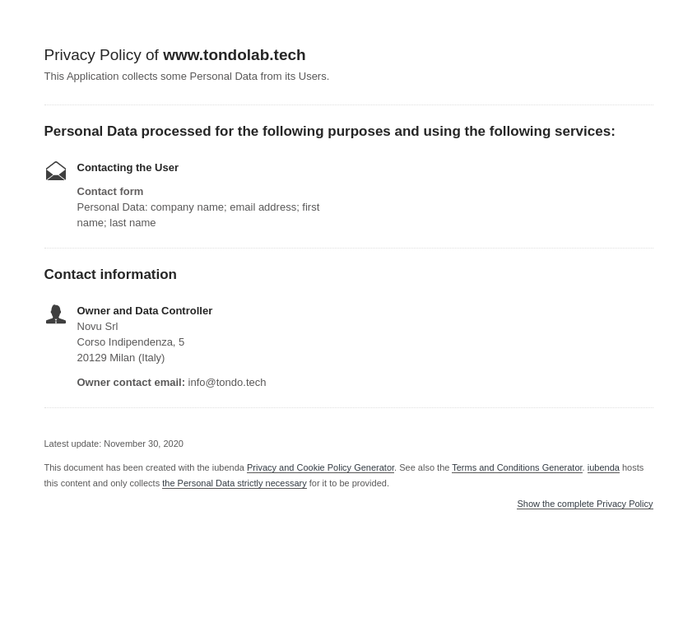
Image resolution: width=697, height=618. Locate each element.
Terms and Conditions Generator (517, 467)
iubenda (604, 467)
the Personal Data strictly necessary (234, 483)
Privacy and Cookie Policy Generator (320, 467)
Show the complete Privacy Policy (585, 504)
